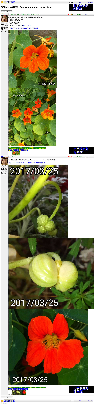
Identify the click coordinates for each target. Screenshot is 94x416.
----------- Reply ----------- (6, 11)
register (91, 2)
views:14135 (4, 403)
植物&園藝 (10, 2)
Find (80, 2)
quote (86, 14)
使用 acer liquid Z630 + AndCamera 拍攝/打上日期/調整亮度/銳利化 (26, 162)
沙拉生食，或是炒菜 (26, 25)
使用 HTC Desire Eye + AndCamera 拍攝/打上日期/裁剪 (23, 28)
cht (5, 2)
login (89, 2)
